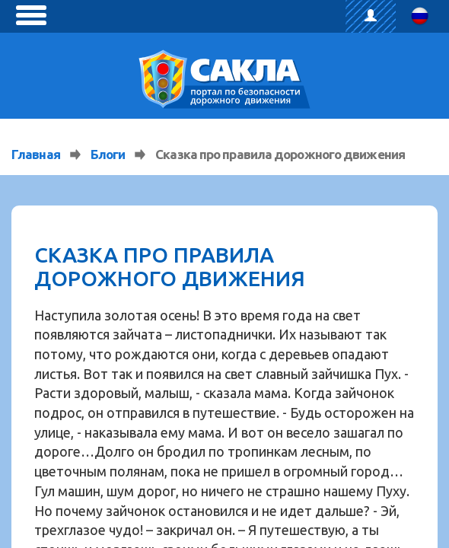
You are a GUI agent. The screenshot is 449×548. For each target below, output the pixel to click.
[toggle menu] (31, 15)
